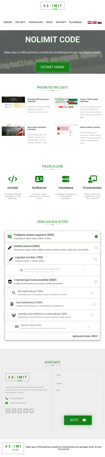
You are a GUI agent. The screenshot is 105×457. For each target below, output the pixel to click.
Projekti (20, 22)
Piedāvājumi (36, 22)
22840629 (76, 22)
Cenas (49, 22)
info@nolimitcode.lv (14, 403)
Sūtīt (81, 420)
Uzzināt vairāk (52, 67)
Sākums (7, 22)
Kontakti (61, 22)
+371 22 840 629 (12, 398)
